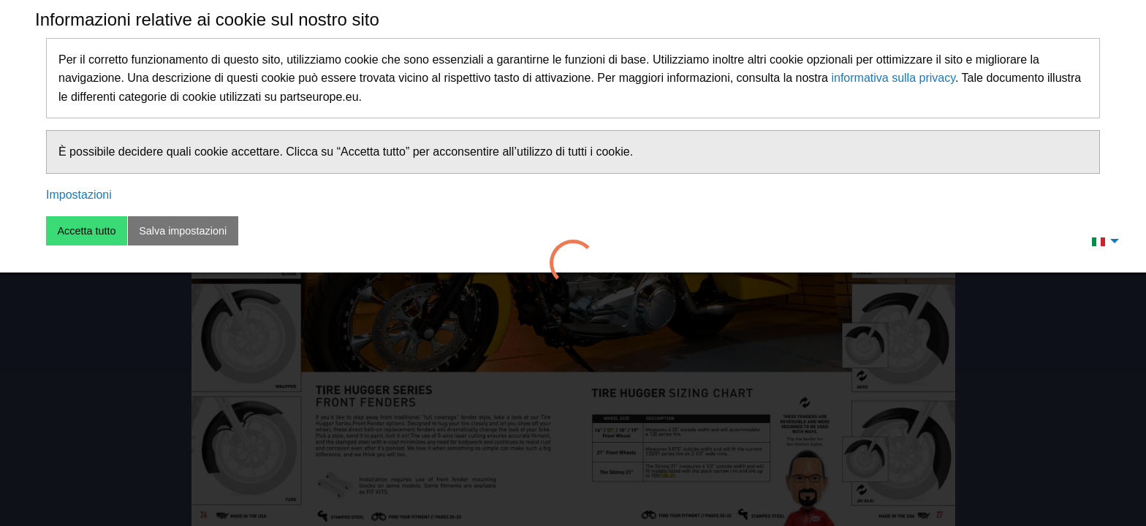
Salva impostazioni (183, 231)
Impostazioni (79, 194)
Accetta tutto (86, 231)
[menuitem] (1101, 241)
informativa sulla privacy (893, 78)
